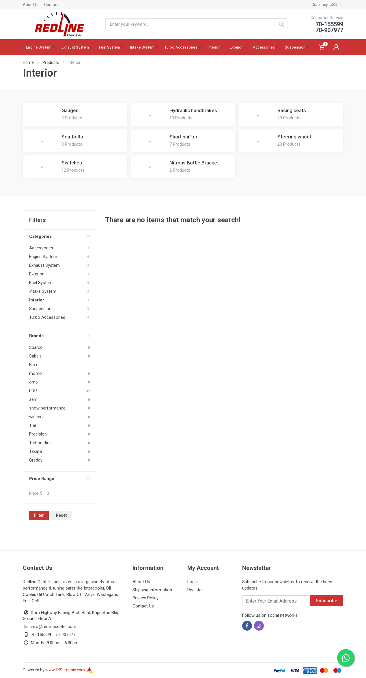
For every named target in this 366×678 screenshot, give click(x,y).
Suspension (40, 308)
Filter (39, 515)
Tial (32, 425)
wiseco (36, 416)
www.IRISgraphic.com (69, 670)
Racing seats (291, 110)
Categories (59, 236)
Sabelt (35, 356)
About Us (31, 5)
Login (192, 581)
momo (35, 373)
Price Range (59, 478)
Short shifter (183, 137)
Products (50, 62)
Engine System (43, 256)
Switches (71, 163)
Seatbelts (72, 137)
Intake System (42, 291)
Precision (38, 434)
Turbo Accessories (47, 317)
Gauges (70, 110)
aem (33, 399)
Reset (61, 515)
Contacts (52, 5)
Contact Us (143, 606)
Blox (33, 364)
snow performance (47, 408)
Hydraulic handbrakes (193, 110)
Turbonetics (40, 442)
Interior (36, 300)
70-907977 (65, 634)
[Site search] (190, 24)
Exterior (36, 274)
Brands (59, 335)
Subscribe (326, 600)
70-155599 (41, 634)
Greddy (35, 460)
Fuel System (41, 282)
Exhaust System (44, 265)
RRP (33, 390)
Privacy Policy (145, 598)
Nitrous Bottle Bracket (194, 163)
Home (28, 62)
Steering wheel (294, 137)
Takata (35, 451)
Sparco (36, 347)
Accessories (41, 248)
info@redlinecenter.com (53, 626)
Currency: (326, 4)
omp (33, 382)
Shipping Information (152, 589)
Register (195, 589)
